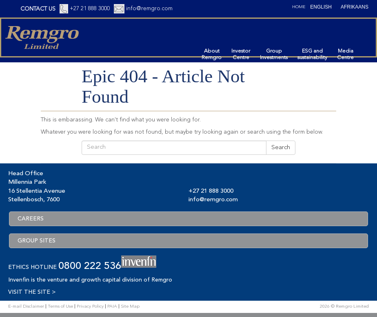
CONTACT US (37, 9)
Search (280, 148)
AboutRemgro (212, 54)
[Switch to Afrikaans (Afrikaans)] (355, 6)
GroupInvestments (274, 54)
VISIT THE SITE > (31, 292)
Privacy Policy (90, 306)
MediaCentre (345, 54)
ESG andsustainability (312, 54)
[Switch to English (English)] (321, 6)
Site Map (130, 306)
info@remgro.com (149, 8)
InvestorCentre (240, 54)
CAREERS (31, 219)
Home (299, 7)
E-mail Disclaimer (26, 306)
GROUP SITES (36, 241)
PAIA (112, 306)
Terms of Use (60, 306)
